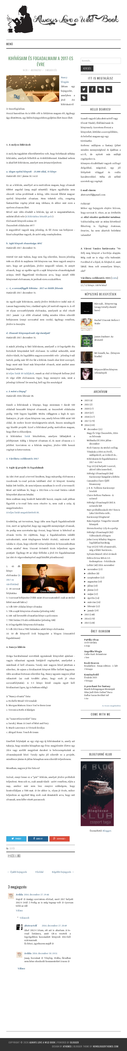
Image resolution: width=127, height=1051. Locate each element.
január (91, 610)
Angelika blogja (93, 651)
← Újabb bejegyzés (17, 872)
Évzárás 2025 (90, 677)
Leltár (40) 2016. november (100, 565)
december (92, 429)
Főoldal (39, 872)
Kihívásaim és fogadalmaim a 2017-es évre (40, 61)
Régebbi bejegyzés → (63, 872)
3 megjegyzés (51, 70)
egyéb (12, 848)
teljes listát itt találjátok (21, 373)
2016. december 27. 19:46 (36, 894)
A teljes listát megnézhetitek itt (22, 512)
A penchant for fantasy (97, 686)
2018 (87, 416)
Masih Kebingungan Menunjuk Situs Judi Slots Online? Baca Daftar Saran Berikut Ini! (99, 692)
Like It (37, 838)
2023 (87, 400)
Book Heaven (91, 663)
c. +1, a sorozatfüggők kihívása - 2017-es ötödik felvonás (34, 288)
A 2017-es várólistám (13, 580)
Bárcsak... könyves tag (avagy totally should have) (105, 307)
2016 (87, 425)
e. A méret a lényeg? (16, 391)
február (91, 606)
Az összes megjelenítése (111, 706)
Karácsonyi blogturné (98, 517)
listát (27, 436)
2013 (87, 622)
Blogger (107, 830)
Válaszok (24, 917)
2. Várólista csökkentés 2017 (22, 458)
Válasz (19, 910)
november (93, 569)
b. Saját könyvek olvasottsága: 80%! (24, 243)
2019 (87, 412)
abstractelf (30, 925)
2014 (87, 618)
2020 (87, 408)
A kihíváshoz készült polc (39, 216)
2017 (87, 421)
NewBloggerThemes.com (105, 1046)
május (90, 594)
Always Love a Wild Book (42, 1042)
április (91, 598)
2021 (87, 404)
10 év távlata (90, 642)
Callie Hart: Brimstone (95, 654)
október (91, 573)
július (90, 585)
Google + (59, 838)
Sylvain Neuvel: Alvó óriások (102, 554)
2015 (87, 614)
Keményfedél (91, 674)
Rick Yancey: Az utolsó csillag (102, 447)
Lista (114, 278)
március (91, 602)
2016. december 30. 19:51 (44, 953)
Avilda (19, 894)
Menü (9, 44)
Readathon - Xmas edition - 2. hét (101, 666)
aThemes (67, 1046)
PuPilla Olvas (91, 639)
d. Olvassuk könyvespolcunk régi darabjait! (28, 333)
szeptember (93, 577)
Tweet (16, 838)
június (90, 590)
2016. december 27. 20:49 (54, 925)
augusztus (92, 581)
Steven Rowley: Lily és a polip (102, 528)
